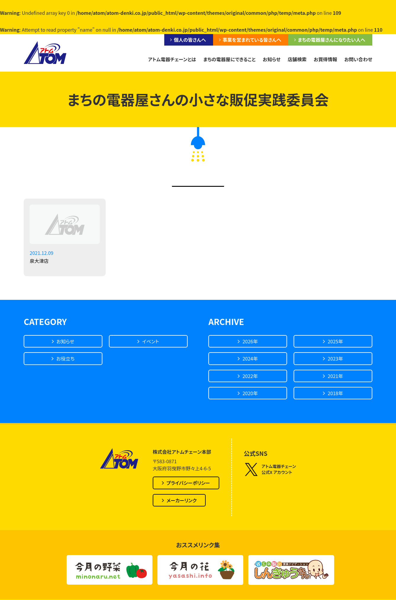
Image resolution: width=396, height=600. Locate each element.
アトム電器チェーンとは (172, 59)
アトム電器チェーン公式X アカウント (270, 469)
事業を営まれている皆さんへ (252, 39)
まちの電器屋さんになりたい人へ (331, 39)
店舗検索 (297, 59)
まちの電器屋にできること (229, 59)
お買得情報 (325, 59)
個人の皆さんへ (190, 39)
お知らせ (272, 59)
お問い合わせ (358, 59)
